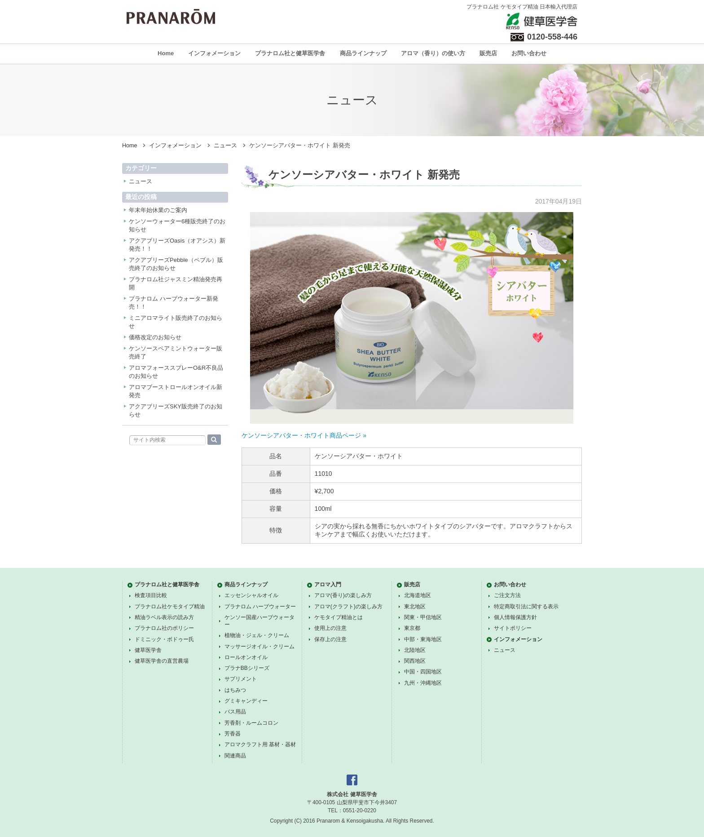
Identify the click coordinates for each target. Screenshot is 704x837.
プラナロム (171, 16)
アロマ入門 (327, 584)
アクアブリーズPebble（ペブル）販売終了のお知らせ (176, 264)
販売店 (488, 53)
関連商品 (235, 756)
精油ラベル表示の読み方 (164, 617)
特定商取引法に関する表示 (526, 606)
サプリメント (240, 679)
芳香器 (232, 734)
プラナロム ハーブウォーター (260, 606)
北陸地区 (415, 650)
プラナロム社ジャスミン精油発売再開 (175, 283)
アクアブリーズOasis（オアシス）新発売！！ (177, 244)
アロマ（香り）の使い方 (433, 53)
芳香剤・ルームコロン (251, 723)
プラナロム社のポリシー (164, 628)
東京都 (412, 628)
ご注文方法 (507, 595)
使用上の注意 (330, 628)
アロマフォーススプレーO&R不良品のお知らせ (176, 371)
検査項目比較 (151, 595)
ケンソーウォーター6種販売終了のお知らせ (177, 225)
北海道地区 (417, 595)
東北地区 (415, 606)
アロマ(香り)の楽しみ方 (343, 595)
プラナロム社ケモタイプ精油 (170, 606)
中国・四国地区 (423, 672)
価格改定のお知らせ (155, 337)
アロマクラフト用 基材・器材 (260, 744)
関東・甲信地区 (423, 617)
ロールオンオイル (246, 657)
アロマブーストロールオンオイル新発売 (175, 391)
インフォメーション (214, 53)
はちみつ (235, 690)
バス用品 (235, 712)
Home (166, 53)
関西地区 (415, 661)
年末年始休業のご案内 (158, 210)
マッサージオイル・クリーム (259, 646)
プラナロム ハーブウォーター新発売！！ (173, 302)
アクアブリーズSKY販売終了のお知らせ (175, 410)
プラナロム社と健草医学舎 (290, 53)
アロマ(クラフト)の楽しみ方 (348, 606)
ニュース (225, 145)
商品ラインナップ (363, 53)
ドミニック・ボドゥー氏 (164, 639)
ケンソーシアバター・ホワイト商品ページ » (304, 435)
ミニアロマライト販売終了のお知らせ (175, 321)
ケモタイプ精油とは (338, 617)
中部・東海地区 (423, 639)
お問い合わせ (528, 53)
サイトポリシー (513, 628)
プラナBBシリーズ (246, 668)
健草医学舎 (148, 650)
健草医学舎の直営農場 (162, 661)
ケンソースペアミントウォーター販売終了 (175, 352)
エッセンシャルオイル (251, 595)
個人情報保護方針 (515, 617)
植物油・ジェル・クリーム (256, 635)
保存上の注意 (330, 639)
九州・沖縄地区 (423, 683)
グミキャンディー (246, 701)
